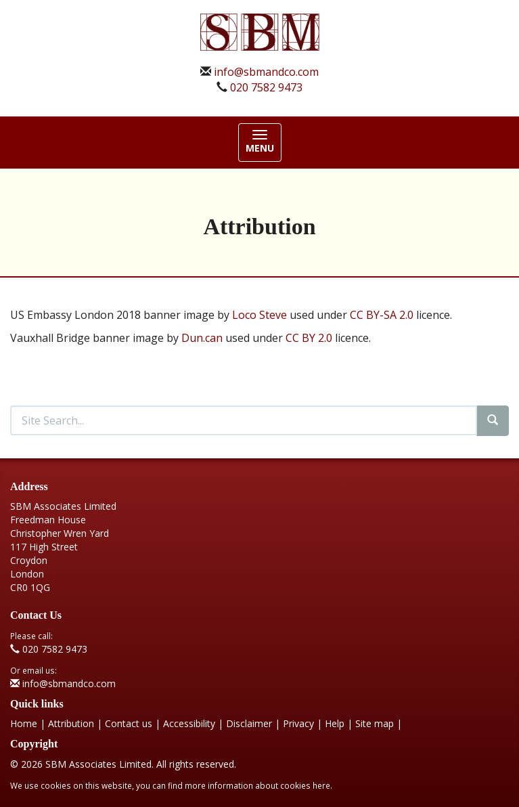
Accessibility (189, 723)
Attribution (71, 723)
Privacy (298, 723)
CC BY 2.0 (309, 337)
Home (23, 723)
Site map (374, 723)
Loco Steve (259, 314)
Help (334, 723)
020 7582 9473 (266, 87)
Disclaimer (249, 723)
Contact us (128, 723)
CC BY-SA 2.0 (381, 314)
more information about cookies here (257, 785)
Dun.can (202, 337)
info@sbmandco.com (266, 71)
